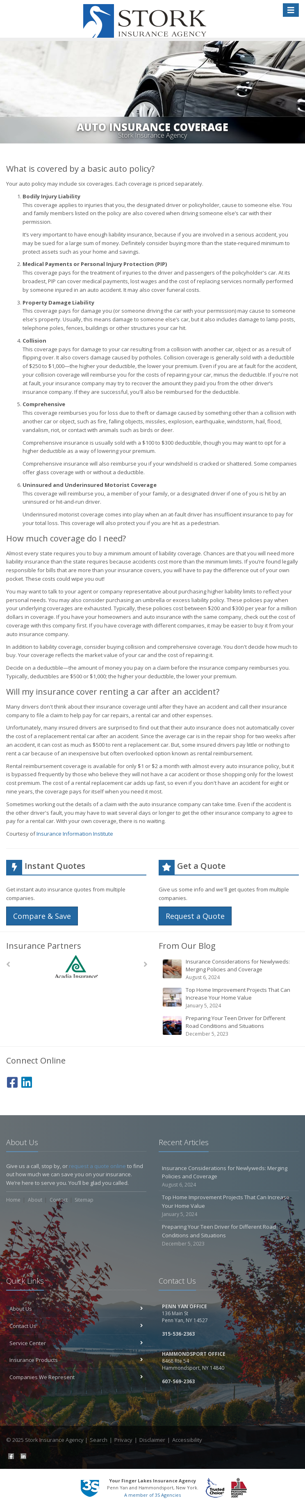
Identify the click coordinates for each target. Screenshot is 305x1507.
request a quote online (97, 1166)
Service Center (76, 1343)
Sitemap (84, 1199)
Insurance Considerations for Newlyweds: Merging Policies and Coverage (229, 969)
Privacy (123, 1439)
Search (98, 1439)
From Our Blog (187, 945)
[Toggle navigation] (291, 10)
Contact (59, 1199)
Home (13, 1199)
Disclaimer (152, 1439)
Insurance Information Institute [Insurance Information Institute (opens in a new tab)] (74, 833)
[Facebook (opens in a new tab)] (12, 1081)
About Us (76, 1308)
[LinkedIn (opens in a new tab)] (26, 1081)
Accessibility (187, 1439)
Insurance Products (76, 1360)
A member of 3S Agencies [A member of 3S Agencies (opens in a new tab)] (152, 1495)
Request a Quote (195, 916)
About (35, 1199)
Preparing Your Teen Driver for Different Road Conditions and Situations (229, 1026)
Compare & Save (42, 916)
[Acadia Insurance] (76, 966)
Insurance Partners (43, 945)
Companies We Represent (76, 1377)
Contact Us (76, 1326)
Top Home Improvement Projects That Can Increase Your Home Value (229, 997)
